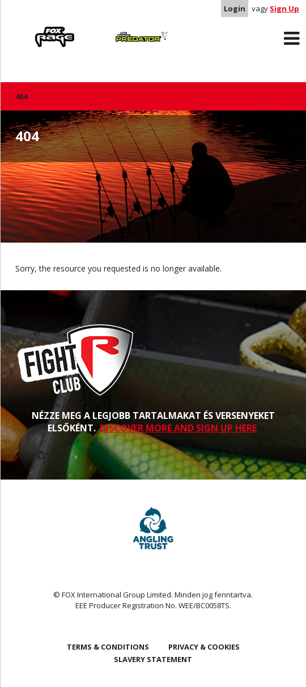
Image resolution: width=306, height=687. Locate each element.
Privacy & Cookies (204, 647)
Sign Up (284, 8)
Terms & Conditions (108, 647)
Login (234, 8)
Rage (26, 29)
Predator (114, 29)
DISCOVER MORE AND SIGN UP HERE (178, 428)
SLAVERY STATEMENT (153, 659)
